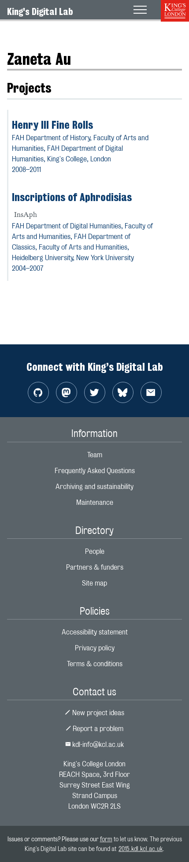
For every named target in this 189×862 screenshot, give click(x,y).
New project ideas (94, 713)
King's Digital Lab (40, 11)
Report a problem (95, 728)
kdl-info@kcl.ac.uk (94, 744)
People (94, 551)
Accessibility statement (95, 632)
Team (94, 455)
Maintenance (94, 502)
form (106, 839)
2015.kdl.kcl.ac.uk (141, 848)
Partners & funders (94, 567)
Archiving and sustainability (94, 486)
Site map (94, 583)
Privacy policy (95, 648)
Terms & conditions (94, 664)
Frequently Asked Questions (95, 470)
